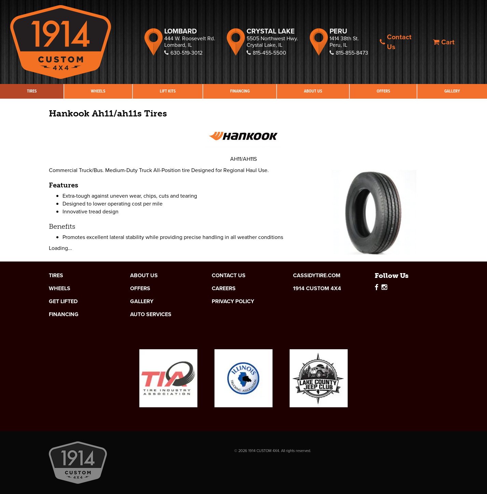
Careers (224, 288)
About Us (313, 91)
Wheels (98, 91)
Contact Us (396, 42)
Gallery (141, 301)
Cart (444, 42)
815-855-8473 (349, 53)
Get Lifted (63, 301)
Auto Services (150, 314)
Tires (32, 91)
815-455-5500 (266, 53)
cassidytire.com (316, 275)
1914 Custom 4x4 (317, 288)
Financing (240, 91)
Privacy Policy (233, 301)
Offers (383, 91)
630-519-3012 (183, 53)
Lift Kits (168, 91)
